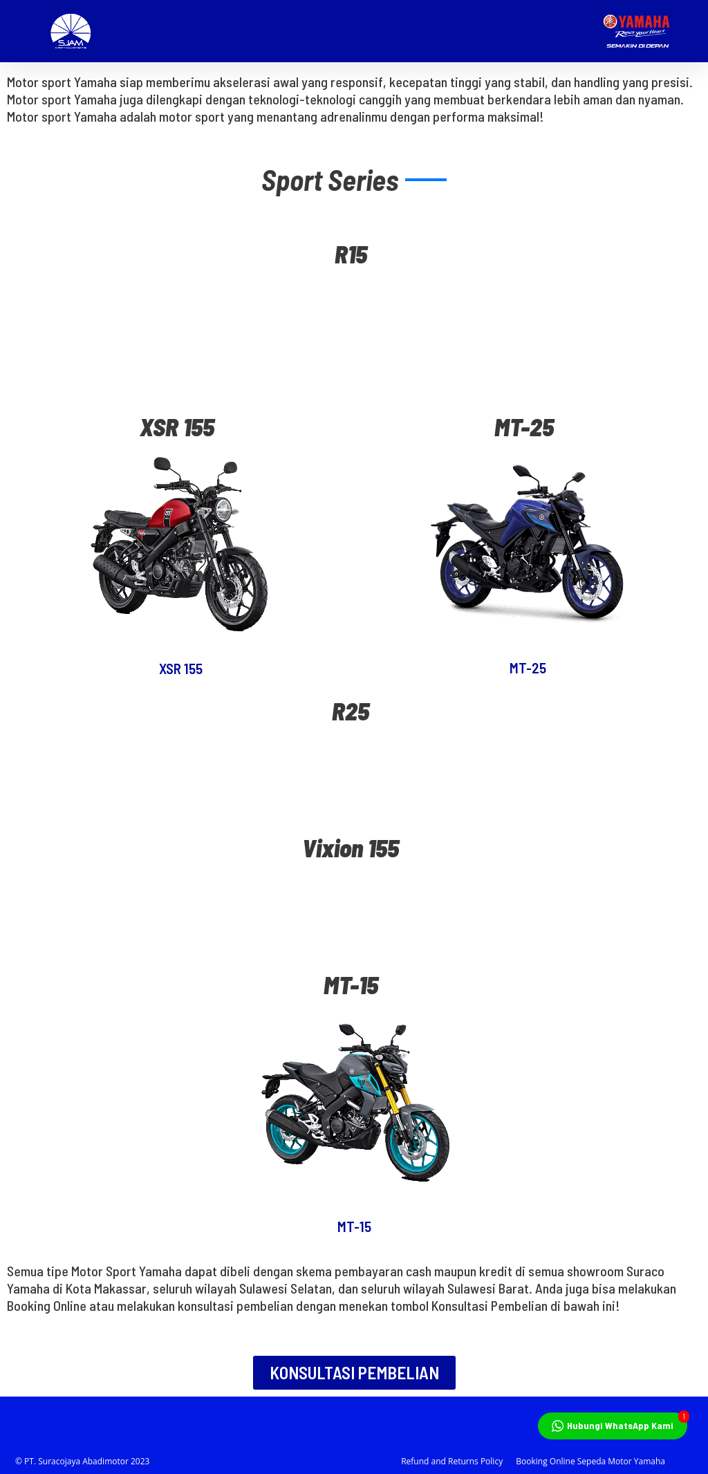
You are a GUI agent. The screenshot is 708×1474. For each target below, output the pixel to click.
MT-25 (528, 667)
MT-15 (354, 1226)
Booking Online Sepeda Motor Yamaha (590, 1461)
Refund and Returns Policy (452, 1461)
